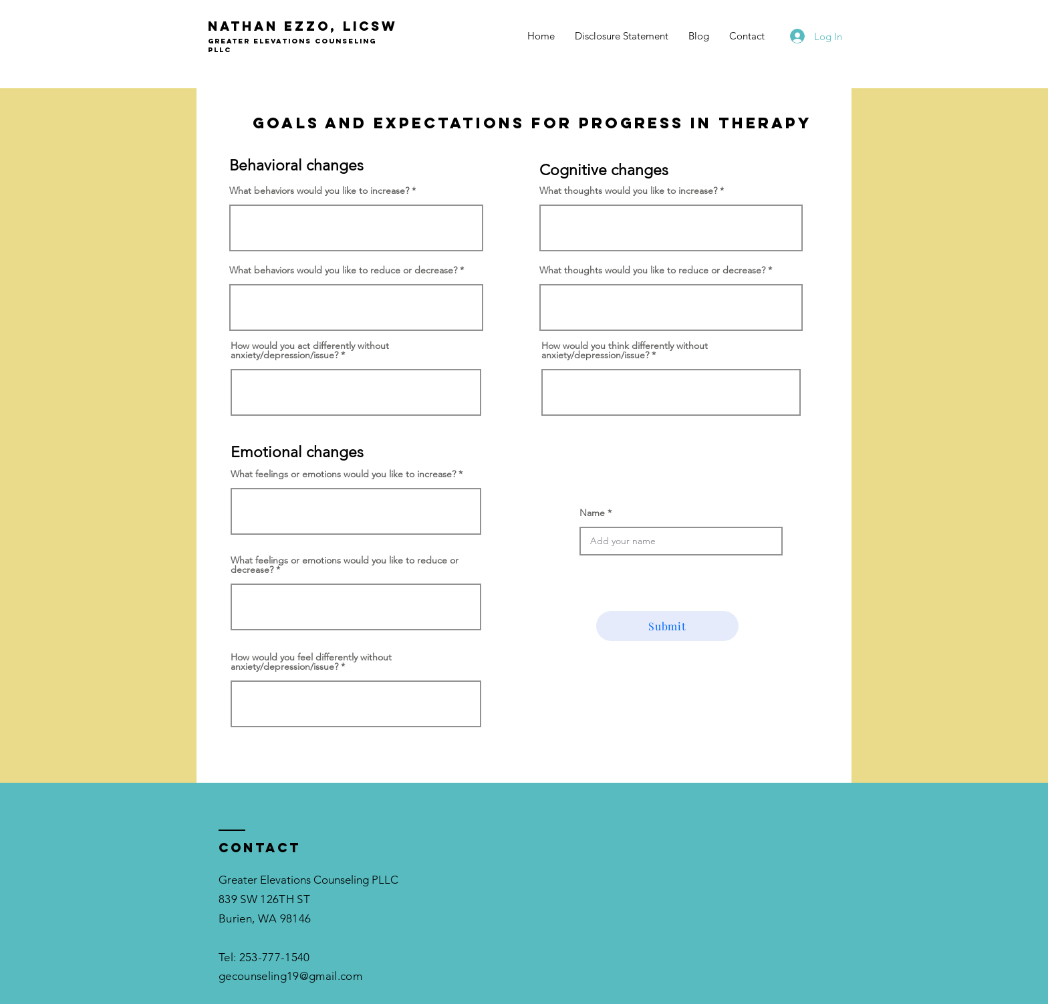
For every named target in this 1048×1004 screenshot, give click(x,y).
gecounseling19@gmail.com (290, 976)
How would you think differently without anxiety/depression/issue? (624, 350)
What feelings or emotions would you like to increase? (343, 474)
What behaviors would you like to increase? (319, 190)
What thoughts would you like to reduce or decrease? (652, 270)
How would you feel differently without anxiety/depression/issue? (311, 661)
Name (592, 512)
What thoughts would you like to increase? (628, 190)
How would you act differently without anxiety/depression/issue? (310, 350)
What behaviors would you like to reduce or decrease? (343, 270)
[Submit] (667, 626)
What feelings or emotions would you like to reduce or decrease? (344, 564)
